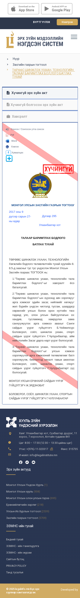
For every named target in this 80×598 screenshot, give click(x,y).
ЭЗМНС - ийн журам (19, 552)
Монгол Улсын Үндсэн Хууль (25, 485)
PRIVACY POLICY (16, 565)
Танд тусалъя (14, 572)
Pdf (10, 135)
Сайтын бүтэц (15, 559)
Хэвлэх (12, 146)
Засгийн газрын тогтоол (30, 64)
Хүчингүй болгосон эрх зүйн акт (35, 105)
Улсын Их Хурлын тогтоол (23, 511)
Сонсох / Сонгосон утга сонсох (25, 129)
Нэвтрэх (67, 22)
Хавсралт (17, 116)
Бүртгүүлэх (41, 22)
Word (11, 141)
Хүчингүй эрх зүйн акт (27, 93)
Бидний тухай (14, 539)
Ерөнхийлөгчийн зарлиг (21, 504)
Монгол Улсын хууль (19, 491)
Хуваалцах (14, 152)
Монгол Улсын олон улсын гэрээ (27, 498)
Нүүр (16, 58)
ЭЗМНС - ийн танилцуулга (22, 546)
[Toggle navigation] (74, 37)
